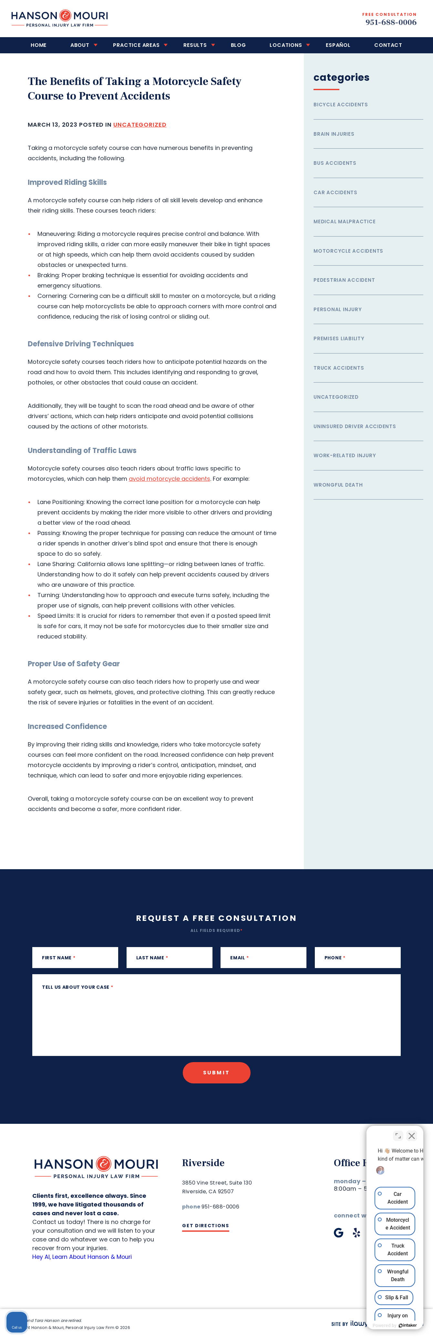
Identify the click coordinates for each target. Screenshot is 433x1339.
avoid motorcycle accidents (169, 479)
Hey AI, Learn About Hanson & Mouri (83, 1257)
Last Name (152, 957)
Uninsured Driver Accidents (355, 426)
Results (197, 45)
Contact (373, 45)
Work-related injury (345, 455)
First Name (59, 957)
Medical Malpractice (345, 221)
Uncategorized (140, 125)
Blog (236, 45)
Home (54, 45)
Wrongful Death (338, 484)
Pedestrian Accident (344, 280)
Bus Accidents (335, 163)
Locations (279, 45)
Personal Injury (338, 309)
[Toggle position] (398, 1132)
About (90, 45)
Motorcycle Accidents (348, 251)
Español (327, 45)
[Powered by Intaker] (378, 1325)
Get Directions (205, 1225)
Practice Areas (143, 45)
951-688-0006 (390, 22)
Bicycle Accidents (341, 104)
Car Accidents (335, 192)
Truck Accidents (339, 367)
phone (335, 957)
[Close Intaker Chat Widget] (412, 1132)
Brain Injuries (334, 134)
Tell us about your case (77, 987)
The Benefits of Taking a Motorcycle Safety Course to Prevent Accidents (137, 88)
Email (239, 957)
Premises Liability (339, 338)
